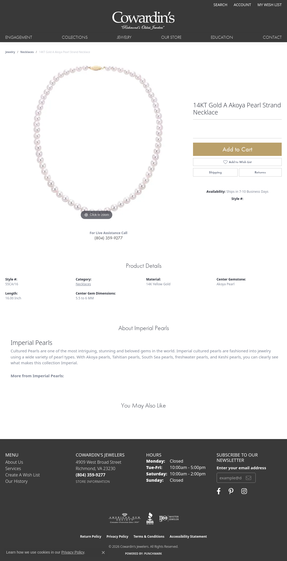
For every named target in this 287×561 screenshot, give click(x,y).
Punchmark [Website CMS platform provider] (153, 553)
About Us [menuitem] (14, 462)
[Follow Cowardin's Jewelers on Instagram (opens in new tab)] (244, 491)
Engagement (18, 37)
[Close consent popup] (103, 552)
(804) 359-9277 (109, 238)
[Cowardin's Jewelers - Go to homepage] (143, 20)
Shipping (215, 172)
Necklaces (27, 52)
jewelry (10, 52)
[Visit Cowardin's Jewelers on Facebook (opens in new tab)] (218, 491)
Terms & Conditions (149, 536)
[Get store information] (93, 481)
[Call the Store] (90, 475)
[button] (219, 4)
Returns (260, 172)
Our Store (171, 37)
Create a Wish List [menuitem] (22, 475)
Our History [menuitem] (16, 481)
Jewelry (124, 37)
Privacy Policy (117, 536)
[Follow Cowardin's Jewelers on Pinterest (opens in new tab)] (231, 491)
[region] (96, 141)
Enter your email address (241, 467)
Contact (272, 37)
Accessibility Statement (188, 536)
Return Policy (90, 536)
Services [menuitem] (13, 468)
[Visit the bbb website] (150, 518)
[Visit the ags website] (124, 518)
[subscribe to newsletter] (248, 478)
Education (222, 37)
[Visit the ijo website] (169, 518)
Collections (75, 37)
